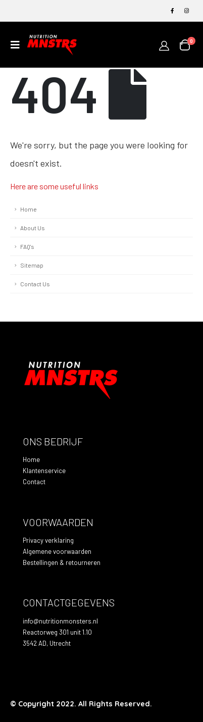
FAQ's (27, 246)
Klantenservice (44, 471)
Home (28, 209)
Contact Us (34, 283)
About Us (32, 227)
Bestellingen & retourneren (61, 562)
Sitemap (31, 265)
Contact (34, 482)
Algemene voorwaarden (57, 551)
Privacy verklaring (48, 540)
